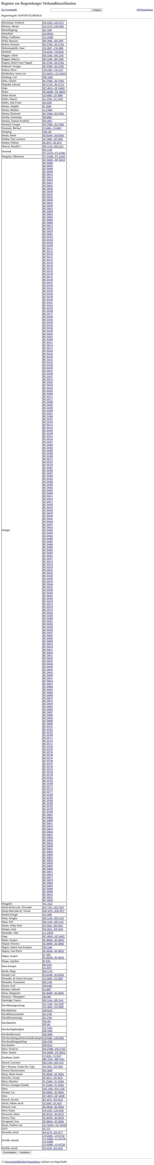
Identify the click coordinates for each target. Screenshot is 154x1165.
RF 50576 (48, 607)
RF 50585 (48, 615)
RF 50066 (48, 220)
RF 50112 (48, 248)
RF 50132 (48, 268)
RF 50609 (48, 641)
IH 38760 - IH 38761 (53, 1117)
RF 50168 (48, 311)
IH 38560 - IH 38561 (53, 1074)
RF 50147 (48, 282)
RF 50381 (48, 467)
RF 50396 (48, 481)
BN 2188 (47, 150)
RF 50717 (48, 743)
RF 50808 (48, 820)
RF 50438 (48, 516)
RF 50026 (48, 188)
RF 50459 (48, 533)
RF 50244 (48, 373)
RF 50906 (48, 888)
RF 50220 (48, 350)
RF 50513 (48, 561)
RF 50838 (48, 846)
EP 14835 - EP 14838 (53, 1096)
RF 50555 (48, 587)
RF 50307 (48, 419)
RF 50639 (48, 666)
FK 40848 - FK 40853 (54, 91)
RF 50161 (48, 302)
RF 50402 (48, 487)
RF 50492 (48, 550)
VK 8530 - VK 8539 (53, 51)
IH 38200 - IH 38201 (53, 951)
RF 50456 (48, 530)
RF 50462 (48, 535)
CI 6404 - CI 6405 (52, 128)
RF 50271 (48, 396)
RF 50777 (48, 792)
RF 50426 (48, 510)
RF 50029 (48, 191)
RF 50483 (48, 541)
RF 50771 (48, 786)
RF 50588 (48, 618)
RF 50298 (48, 410)
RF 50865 (48, 866)
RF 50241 (48, 370)
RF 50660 (48, 686)
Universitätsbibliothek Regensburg (21, 1161)
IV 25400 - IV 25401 (53, 1081)
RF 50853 (48, 857)
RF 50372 (48, 459)
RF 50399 (48, 484)
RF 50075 (48, 228)
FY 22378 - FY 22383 (54, 152)
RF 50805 (48, 817)
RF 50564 (48, 598)
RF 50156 (48, 291)
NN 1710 (47, 971)
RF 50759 (48, 775)
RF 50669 (48, 695)
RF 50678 (48, 703)
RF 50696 (48, 720)
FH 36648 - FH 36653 (54, 1052)
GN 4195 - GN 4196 (53, 1110)
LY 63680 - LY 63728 (54, 1144)
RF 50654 (48, 681)
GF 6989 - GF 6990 (53, 95)
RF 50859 (48, 863)
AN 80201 (48, 33)
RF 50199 (48, 331)
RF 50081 (48, 234)
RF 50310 (48, 422)
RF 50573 (48, 604)
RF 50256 (48, 382)
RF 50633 (48, 661)
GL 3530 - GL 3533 (53, 99)
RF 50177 (48, 313)
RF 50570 (48, 601)
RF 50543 (48, 581)
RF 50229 (48, 356)
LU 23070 (48, 932)
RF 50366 (48, 450)
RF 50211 (48, 342)
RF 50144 (48, 279)
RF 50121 (48, 257)
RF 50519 (48, 567)
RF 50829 (48, 840)
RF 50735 (48, 752)
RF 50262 (48, 387)
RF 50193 (48, 325)
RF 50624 (48, 652)
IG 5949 (47, 106)
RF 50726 (48, 746)
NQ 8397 (47, 102)
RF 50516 (48, 564)
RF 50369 (48, 456)
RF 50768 (48, 783)
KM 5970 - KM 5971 (53, 911)
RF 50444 (48, 521)
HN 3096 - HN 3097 (53, 41)
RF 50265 (48, 390)
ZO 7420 (47, 30)
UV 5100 (47, 1027)
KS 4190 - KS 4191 (53, 1148)
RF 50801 (48, 814)
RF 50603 (48, 635)
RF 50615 (48, 644)
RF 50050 (48, 205)
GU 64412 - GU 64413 (54, 73)
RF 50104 (48, 239)
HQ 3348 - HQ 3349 (53, 59)
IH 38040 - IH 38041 (53, 940)
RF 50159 (48, 296)
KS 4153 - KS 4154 (53, 1099)
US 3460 (47, 914)
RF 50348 (48, 433)
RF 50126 (48, 262)
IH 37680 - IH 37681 (53, 81)
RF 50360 (48, 444)
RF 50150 (48, 285)
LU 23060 (48, 37)
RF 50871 (48, 871)
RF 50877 (48, 877)
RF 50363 (48, 447)
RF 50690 (48, 715)
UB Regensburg (145, 9)
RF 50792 (48, 806)
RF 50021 (48, 183)
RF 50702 (48, 729)
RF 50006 (48, 168)
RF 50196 (48, 328)
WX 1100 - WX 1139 (53, 1088)
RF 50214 (48, 345)
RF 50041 (48, 202)
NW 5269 (48, 77)
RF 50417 (48, 501)
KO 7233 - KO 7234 (53, 907)
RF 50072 (48, 225)
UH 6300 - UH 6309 (53, 1038)
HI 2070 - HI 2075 (52, 142)
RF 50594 (48, 627)
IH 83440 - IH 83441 (53, 135)
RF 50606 (48, 638)
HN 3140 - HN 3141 (53, 1000)
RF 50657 (48, 683)
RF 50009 (48, 171)
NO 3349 (47, 947)
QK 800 (47, 996)
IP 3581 (47, 961)
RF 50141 (48, 276)
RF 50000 (48, 163)
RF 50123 (48, 259)
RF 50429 (48, 513)
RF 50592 (48, 624)
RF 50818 (48, 829)
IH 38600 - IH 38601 (53, 1092)
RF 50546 (48, 584)
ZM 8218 (47, 1010)
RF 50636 (48, 664)
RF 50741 (48, 757)
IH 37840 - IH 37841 (53, 113)
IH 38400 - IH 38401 (53, 993)
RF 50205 (48, 336)
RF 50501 (48, 555)
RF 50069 (48, 222)
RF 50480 (48, 538)
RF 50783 (48, 797)
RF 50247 (48, 376)
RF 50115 (48, 251)
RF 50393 (48, 479)
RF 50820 (48, 831)
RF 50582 (48, 612)
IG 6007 (47, 989)
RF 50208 (48, 339)
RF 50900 (48, 883)
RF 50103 (48, 237)
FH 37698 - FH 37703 (54, 1049)
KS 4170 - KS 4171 (53, 1132)
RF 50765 (48, 780)
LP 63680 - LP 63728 (53, 1136)
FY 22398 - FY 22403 (54, 156)
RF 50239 (48, 368)
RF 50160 (48, 299)
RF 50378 (48, 464)
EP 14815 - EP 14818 (53, 88)
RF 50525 (48, 572)
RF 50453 (48, 527)
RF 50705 (48, 732)
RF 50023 (48, 185)
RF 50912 (48, 894)
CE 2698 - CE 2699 (53, 978)
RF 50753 (48, 769)
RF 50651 (48, 678)
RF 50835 (48, 843)
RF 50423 (48, 507)
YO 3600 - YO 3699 (53, 1006)
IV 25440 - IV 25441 (53, 1085)
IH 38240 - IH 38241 (53, 957)
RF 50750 (48, 766)
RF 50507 (48, 558)
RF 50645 (48, 672)
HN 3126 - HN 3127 (53, 146)
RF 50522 (48, 570)
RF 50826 (48, 837)
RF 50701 (48, 726)
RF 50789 (48, 803)
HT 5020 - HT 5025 (53, 925)
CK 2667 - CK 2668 (53, 48)
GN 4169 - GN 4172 (53, 22)
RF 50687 (48, 712)
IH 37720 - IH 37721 (53, 84)
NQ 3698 (47, 1070)
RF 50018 (48, 180)
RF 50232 (48, 359)
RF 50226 (48, 353)
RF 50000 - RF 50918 (54, 160)
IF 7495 (47, 954)
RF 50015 (48, 177)
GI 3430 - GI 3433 (52, 1103)
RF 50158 (48, 294)
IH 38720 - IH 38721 (53, 1114)
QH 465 (47, 1021)
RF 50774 (48, 789)
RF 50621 (48, 649)
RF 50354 (48, 439)
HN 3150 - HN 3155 (53, 1062)
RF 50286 (48, 402)
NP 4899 (47, 117)
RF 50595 (48, 629)
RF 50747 (48, 763)
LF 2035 (47, 967)
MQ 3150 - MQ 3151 (53, 1059)
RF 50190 (48, 322)
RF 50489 (48, 547)
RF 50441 (48, 518)
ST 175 (46, 1128)
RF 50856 (48, 860)
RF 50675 (48, 701)
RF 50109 (48, 245)
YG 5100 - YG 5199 (53, 1004)
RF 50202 (48, 333)
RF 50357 (48, 442)
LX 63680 (48, 1141)
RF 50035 (48, 197)
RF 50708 (48, 735)
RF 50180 (48, 316)
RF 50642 (48, 669)
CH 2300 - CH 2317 (53, 70)
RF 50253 (48, 379)
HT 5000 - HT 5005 (53, 139)
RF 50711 (48, 738)
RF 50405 (48, 490)
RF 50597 (48, 632)
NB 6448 (47, 985)
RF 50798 (48, 812)
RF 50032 (48, 194)
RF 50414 (48, 498)
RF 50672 (48, 698)
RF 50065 (48, 217)
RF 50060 (48, 211)
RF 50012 (48, 174)
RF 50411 (48, 496)
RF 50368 (48, 453)
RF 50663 (48, 689)
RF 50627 (48, 655)
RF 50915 (48, 897)
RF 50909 (48, 891)
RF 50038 (48, 200)
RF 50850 (48, 854)
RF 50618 (48, 646)
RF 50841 (48, 849)
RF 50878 (48, 880)
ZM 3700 (47, 1041)
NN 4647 (47, 121)
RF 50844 (48, 851)
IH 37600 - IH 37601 (53, 66)
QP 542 (46, 1024)
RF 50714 (48, 740)
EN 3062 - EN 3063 (53, 1066)
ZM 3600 (47, 1034)
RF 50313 (48, 424)
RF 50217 (48, 348)
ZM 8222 (47, 1045)
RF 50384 (48, 470)
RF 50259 (48, 385)
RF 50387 (48, 473)
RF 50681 (48, 706)
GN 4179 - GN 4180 (53, 26)
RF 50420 (48, 504)
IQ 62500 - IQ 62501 (53, 975)
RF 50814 (48, 826)
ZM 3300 (47, 1030)
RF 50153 (48, 288)
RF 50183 (48, 319)
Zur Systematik (9, 9)
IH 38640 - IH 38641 (53, 1107)
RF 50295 (48, 407)
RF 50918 (48, 900)
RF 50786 (48, 800)
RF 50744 (48, 760)
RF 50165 (48, 308)
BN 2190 (47, 982)
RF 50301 (48, 413)
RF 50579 (48, 609)
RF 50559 (48, 592)
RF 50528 (48, 575)
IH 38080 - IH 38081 (53, 943)
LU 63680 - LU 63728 (54, 1138)
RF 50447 (48, 524)
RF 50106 (48, 242)
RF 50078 (48, 231)
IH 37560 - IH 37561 (53, 62)
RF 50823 (48, 834)
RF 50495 (48, 553)
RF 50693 (48, 718)
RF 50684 (48, 709)
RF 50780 (48, 794)
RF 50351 (48, 436)
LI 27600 (47, 110)
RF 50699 (48, 723)
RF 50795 (48, 809)
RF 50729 (48, 749)
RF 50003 (48, 165)
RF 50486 (48, 544)
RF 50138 (48, 274)
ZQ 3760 (47, 1014)
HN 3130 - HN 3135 (53, 922)
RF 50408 (48, 493)
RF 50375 (48, 461)
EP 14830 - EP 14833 (53, 936)
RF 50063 (48, 214)
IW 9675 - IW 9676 (53, 1077)
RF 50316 (48, 427)
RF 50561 (48, 595)
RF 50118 (48, 254)
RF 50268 (48, 393)
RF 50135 (48, 271)
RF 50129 (48, 265)
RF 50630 (48, 658)
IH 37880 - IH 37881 (53, 124)
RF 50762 (48, 777)
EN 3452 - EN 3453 (53, 929)
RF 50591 (48, 621)
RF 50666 (48, 692)
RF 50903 (48, 886)
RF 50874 (48, 874)
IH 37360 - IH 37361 (53, 44)
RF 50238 (48, 365)
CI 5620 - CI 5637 (52, 1056)
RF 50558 (48, 590)
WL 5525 (47, 903)
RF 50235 (48, 362)
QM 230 (47, 131)
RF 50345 (48, 430)
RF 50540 (48, 578)
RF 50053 (48, 208)
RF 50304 (48, 416)
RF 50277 (48, 399)
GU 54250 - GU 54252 (54, 1125)
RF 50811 (48, 823)
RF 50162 (48, 305)
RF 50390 (48, 476)
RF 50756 (48, 772)
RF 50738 (48, 755)
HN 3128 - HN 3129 (53, 918)
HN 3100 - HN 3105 (53, 55)
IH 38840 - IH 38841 (53, 1121)
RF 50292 (48, 405)
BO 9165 (47, 964)
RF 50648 (48, 675)
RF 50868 (48, 868)
